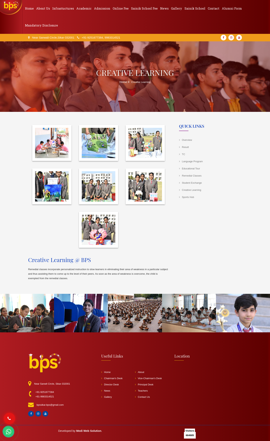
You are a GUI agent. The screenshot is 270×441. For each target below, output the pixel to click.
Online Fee (121, 8)
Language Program (192, 161)
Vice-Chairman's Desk (148, 378)
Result (185, 147)
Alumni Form (232, 8)
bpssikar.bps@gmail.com (50, 404)
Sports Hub (188, 197)
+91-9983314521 (44, 396)
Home (29, 8)
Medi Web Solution (88, 430)
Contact (213, 8)
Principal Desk (144, 384)
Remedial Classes (192, 175)
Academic (84, 8)
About (139, 372)
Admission (102, 8)
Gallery (176, 8)
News (164, 8)
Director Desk (110, 384)
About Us (43, 8)
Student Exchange (192, 182)
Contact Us (142, 397)
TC (183, 154)
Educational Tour (191, 168)
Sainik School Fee (144, 8)
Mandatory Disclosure (41, 25)
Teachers (141, 390)
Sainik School (194, 8)
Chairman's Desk (112, 378)
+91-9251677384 (44, 392)
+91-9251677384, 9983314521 (101, 37)
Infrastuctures (63, 8)
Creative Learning (191, 190)
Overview (187, 140)
